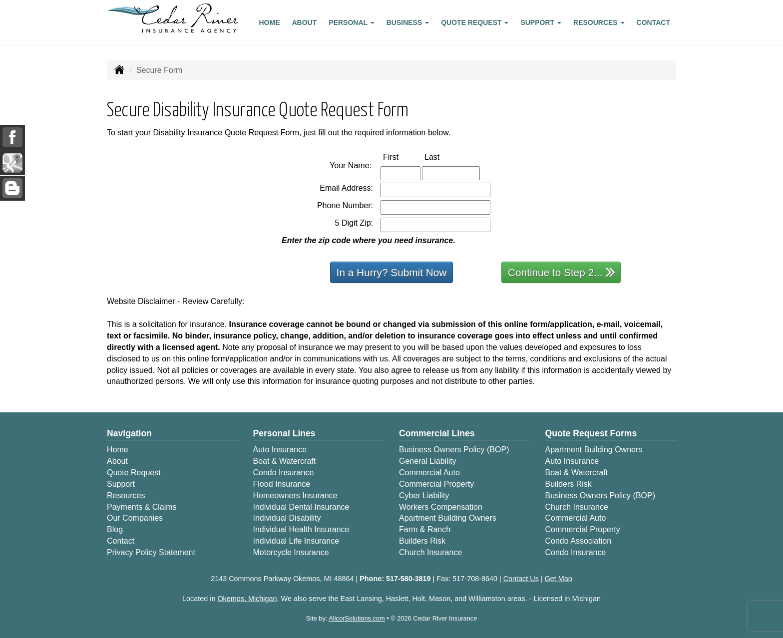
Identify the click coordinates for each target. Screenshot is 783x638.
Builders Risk (422, 541)
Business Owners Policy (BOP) (454, 449)
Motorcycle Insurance (291, 552)
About (304, 22)
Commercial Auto (429, 472)
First (401, 156)
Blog (115, 529)
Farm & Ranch (424, 529)
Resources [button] (599, 22)
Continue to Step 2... (561, 272)
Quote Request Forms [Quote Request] (591, 433)
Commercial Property (436, 484)
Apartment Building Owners (447, 518)
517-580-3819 (408, 579)
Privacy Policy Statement (151, 552)
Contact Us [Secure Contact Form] (521, 579)
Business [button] (408, 22)
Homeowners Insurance (295, 495)
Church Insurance (430, 552)
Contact (653, 22)
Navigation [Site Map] (129, 433)
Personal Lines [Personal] (284, 433)
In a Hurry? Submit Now (392, 272)
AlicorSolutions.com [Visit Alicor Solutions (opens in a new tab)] (357, 618)
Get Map (558, 579)
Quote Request (134, 472)
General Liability (427, 461)
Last (442, 156)
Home (269, 22)
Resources (126, 495)
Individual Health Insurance (301, 529)
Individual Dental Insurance (301, 507)
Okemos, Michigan (247, 599)
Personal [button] (351, 22)
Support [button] (540, 22)
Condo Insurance (283, 472)
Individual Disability (287, 518)
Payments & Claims (142, 507)
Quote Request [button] (474, 22)
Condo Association (578, 541)
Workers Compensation (440, 507)
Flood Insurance (282, 484)
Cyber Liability (424, 495)
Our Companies (135, 518)
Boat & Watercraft (284, 461)
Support (121, 484)
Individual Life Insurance (296, 541)
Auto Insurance (280, 449)
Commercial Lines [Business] (437, 433)
